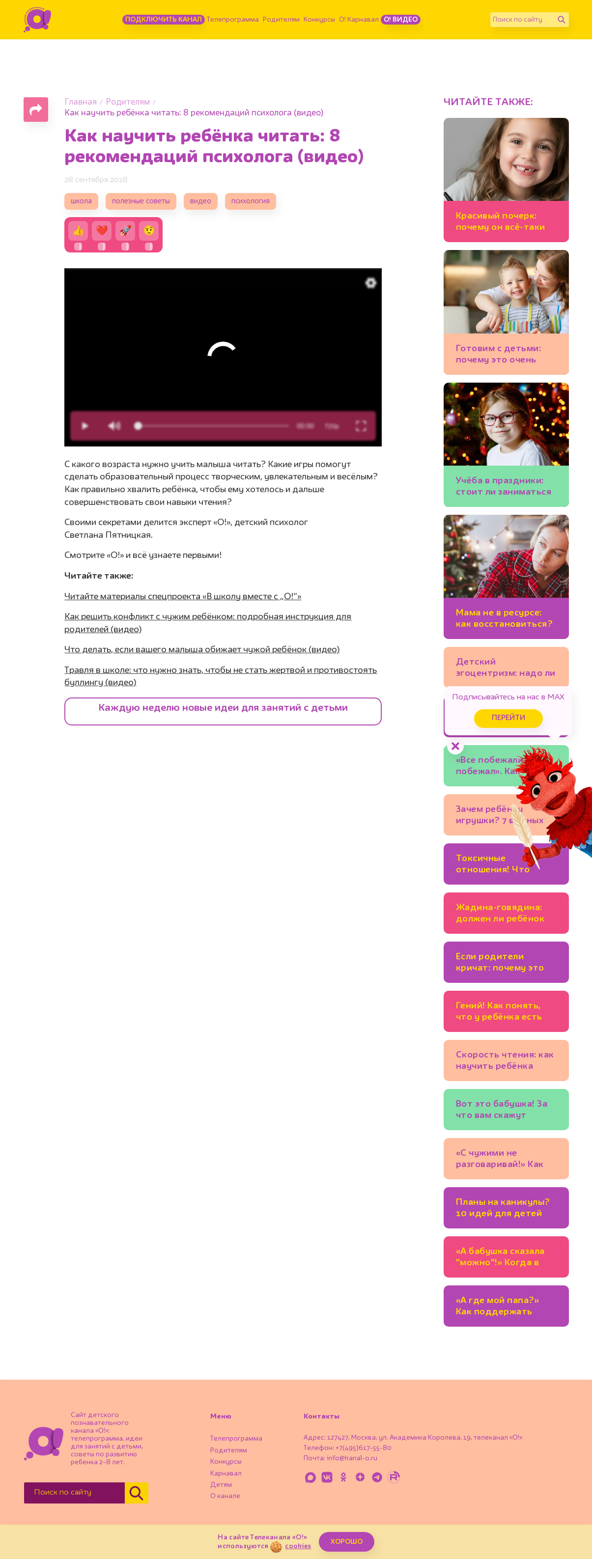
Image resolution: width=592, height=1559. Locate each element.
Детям (221, 1485)
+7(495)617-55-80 (364, 1448)
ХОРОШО (347, 1542)
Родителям (281, 20)
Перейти (508, 718)
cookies (298, 1546)
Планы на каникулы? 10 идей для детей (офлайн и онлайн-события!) (503, 1209)
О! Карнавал (359, 20)
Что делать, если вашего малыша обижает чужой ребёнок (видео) (201, 650)
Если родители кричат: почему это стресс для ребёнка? (503, 964)
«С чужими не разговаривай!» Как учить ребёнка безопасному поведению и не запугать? (500, 1160)
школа (81, 201)
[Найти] (561, 19)
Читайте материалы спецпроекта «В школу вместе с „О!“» (182, 597)
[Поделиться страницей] (36, 109)
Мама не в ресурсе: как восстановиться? (504, 618)
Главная (80, 102)
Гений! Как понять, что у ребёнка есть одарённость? (499, 1013)
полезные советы (141, 201)
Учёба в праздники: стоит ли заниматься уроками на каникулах (504, 488)
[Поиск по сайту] (522, 19)
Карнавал (226, 1473)
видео (200, 201)
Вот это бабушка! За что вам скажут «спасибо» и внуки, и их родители (502, 1111)
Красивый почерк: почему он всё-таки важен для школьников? (500, 223)
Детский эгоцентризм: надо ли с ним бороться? (506, 669)
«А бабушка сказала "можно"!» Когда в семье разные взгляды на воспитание (506, 1259)
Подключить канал (163, 20)
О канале (225, 1496)
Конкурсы (319, 20)
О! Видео (401, 20)
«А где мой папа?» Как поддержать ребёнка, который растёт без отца (497, 1308)
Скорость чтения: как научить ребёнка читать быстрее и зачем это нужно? (505, 1062)
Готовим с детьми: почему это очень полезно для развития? (498, 356)
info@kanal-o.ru (352, 1458)
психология (250, 201)
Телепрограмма (233, 20)
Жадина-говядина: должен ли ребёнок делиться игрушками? (500, 915)
